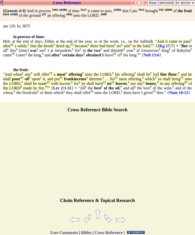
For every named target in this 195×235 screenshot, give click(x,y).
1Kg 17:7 (165, 46)
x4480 (63, 10)
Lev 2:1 (59, 88)
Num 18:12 (178, 92)
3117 (83, 10)
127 (44, 14)
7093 (55, 10)
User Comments (64, 232)
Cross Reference (67, 3)
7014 (141, 10)
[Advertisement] (97, 157)
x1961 (117, 10)
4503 (69, 14)
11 (69, 88)
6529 (6, 14)
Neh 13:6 (151, 55)
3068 (104, 14)
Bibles (86, 232)
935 (161, 10)
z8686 (168, 10)
